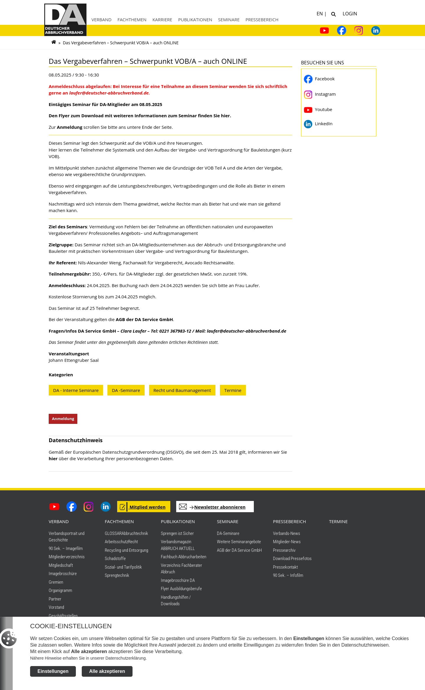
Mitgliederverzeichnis (67, 559)
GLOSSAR (113, 535)
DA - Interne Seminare (76, 390)
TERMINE (338, 523)
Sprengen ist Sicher (177, 535)
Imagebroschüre (63, 575)
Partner (55, 601)
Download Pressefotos (292, 560)
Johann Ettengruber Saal (74, 360)
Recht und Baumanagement (182, 390)
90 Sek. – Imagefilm (66, 550)
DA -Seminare (126, 390)
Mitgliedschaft (61, 567)
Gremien (56, 584)
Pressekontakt (285, 569)
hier (53, 460)
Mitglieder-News (287, 543)
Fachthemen (132, 19)
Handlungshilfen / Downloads (176, 603)
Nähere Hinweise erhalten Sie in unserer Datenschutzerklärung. (88, 661)
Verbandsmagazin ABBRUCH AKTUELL (178, 547)
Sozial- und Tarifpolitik (123, 569)
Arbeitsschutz (116, 543)
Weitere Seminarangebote (239, 543)
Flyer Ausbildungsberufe (181, 590)
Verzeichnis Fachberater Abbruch (181, 571)
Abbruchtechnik (135, 535)
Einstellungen (52, 674)
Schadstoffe (115, 560)
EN (320, 13)
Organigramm (60, 592)
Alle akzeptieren (107, 674)
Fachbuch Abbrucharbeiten (183, 559)
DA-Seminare (228, 535)
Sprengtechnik (117, 577)
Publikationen (195, 19)
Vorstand (56, 609)
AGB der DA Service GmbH (239, 552)
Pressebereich (262, 19)
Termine (232, 390)
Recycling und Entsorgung (126, 552)
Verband (101, 19)
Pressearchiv (284, 552)
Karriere (162, 19)
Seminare (229, 19)
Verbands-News (286, 535)
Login (348, 13)
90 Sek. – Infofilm (288, 577)
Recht (133, 543)
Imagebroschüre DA (178, 582)
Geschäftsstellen (63, 618)
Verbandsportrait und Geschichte (66, 539)
